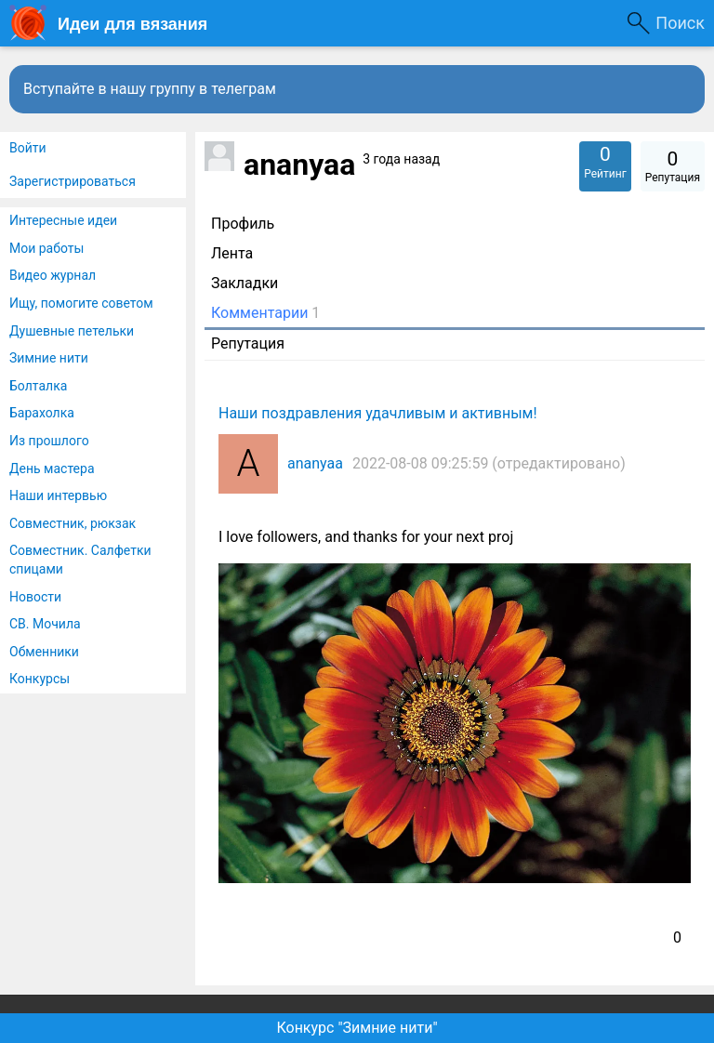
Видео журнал (52, 275)
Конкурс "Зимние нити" (356, 1027)
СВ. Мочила (45, 623)
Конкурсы (39, 678)
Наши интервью (58, 495)
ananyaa (315, 463)
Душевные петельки (71, 330)
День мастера (52, 468)
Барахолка (41, 412)
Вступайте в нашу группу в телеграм (149, 89)
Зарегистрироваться (72, 181)
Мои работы (46, 248)
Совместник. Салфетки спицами (80, 559)
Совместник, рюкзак (72, 523)
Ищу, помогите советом (81, 303)
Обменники (44, 651)
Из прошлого (49, 440)
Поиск (680, 23)
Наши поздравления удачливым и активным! (377, 413)
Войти (27, 147)
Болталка (38, 385)
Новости (35, 596)
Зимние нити (48, 357)
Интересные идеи (63, 220)
